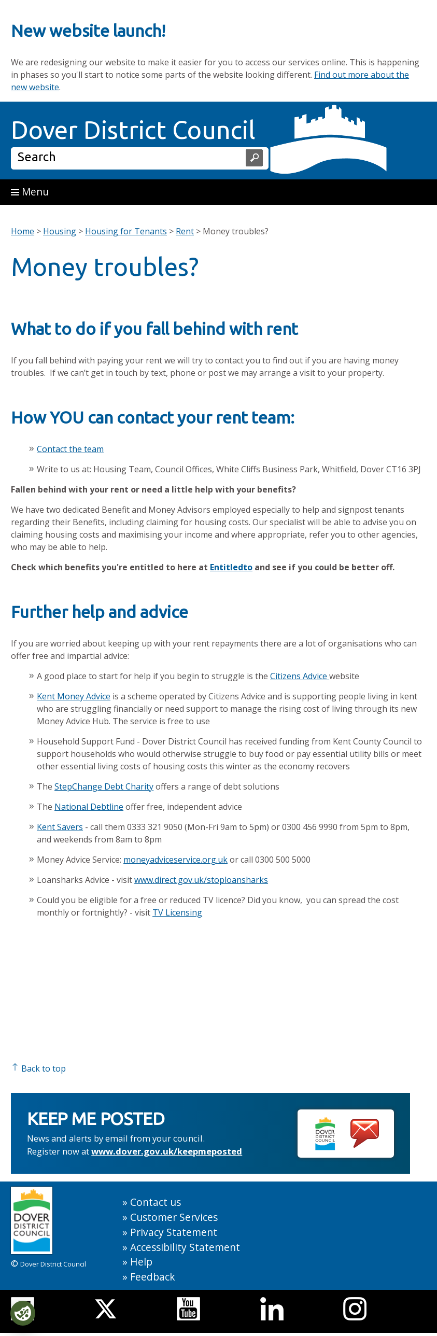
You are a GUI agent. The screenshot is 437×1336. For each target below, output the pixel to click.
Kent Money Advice (73, 696)
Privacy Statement (173, 1232)
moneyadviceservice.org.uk (175, 859)
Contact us (155, 1202)
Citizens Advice (299, 676)
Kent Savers (60, 827)
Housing (59, 231)
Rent (185, 231)
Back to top (38, 1068)
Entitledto (231, 567)
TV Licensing (177, 912)
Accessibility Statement (185, 1247)
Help (141, 1262)
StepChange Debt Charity (103, 786)
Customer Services (174, 1217)
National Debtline (88, 806)
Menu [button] (30, 192)
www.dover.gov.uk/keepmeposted (166, 1151)
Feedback (152, 1277)
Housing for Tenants (126, 231)
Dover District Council (133, 130)
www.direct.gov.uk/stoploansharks (201, 879)
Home (22, 231)
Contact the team (70, 449)
